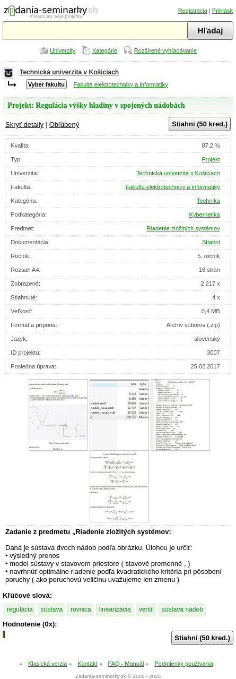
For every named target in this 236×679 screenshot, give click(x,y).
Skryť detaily (24, 124)
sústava (52, 609)
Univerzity (62, 50)
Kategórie (104, 50)
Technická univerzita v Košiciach (69, 72)
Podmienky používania (183, 663)
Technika (208, 200)
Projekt (211, 159)
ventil (146, 609)
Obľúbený (64, 124)
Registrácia (192, 10)
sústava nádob (182, 609)
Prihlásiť (222, 10)
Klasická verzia (47, 663)
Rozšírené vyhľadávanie (165, 50)
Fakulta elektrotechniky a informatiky (121, 84)
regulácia (20, 609)
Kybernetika (204, 214)
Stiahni (211, 242)
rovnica (81, 609)
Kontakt (87, 663)
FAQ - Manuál (126, 663)
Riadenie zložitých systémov (183, 228)
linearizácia (115, 609)
